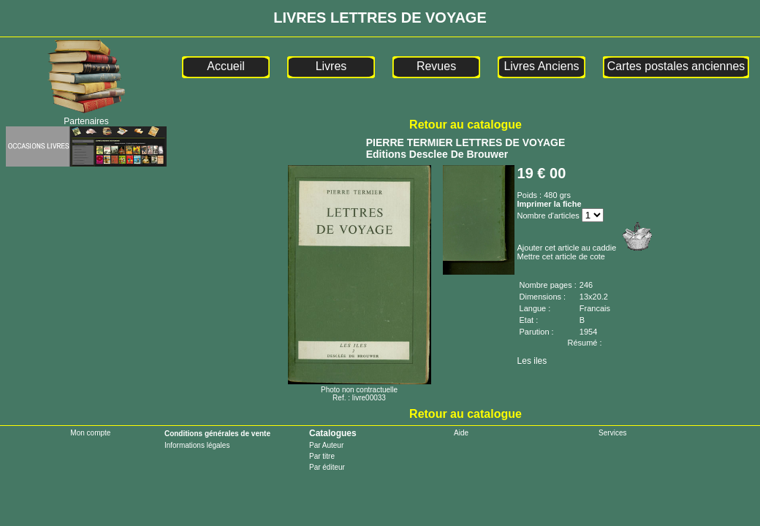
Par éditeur (327, 467)
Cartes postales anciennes (676, 66)
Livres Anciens (541, 66)
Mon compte (90, 433)
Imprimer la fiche (549, 203)
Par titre (322, 456)
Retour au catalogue (465, 124)
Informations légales (197, 445)
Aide (461, 433)
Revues (436, 66)
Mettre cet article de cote (561, 256)
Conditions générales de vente (217, 434)
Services (612, 433)
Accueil (226, 66)
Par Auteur (326, 445)
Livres (331, 66)
